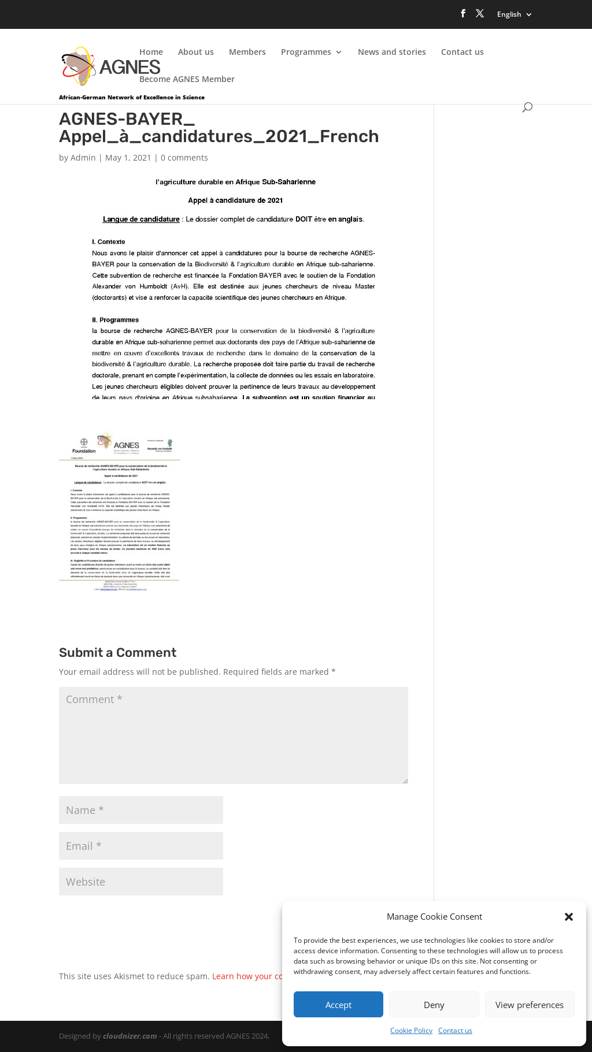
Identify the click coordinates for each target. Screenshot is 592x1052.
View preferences (529, 1004)
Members (247, 52)
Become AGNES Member (187, 79)
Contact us (455, 1030)
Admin (83, 157)
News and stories (392, 52)
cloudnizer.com (130, 1036)
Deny (434, 1004)
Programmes (306, 52)
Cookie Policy (411, 1030)
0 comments (184, 157)
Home (151, 52)
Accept (338, 1004)
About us (196, 52)
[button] (569, 917)
